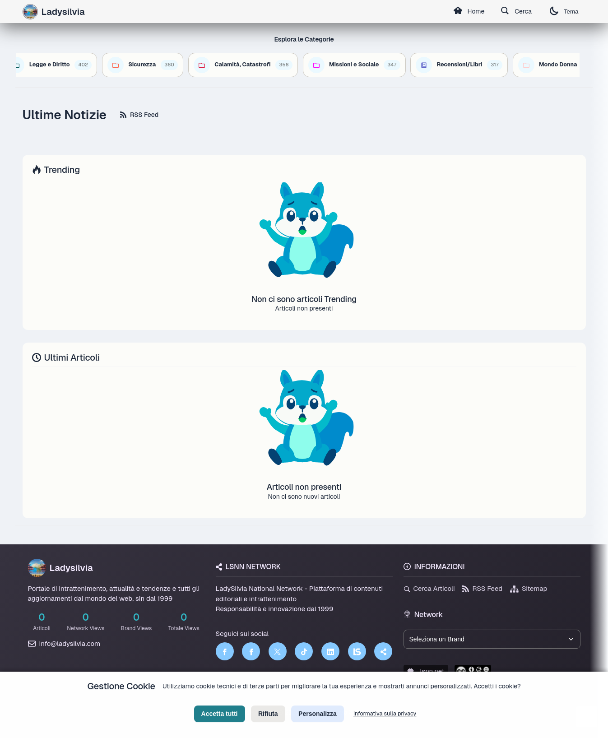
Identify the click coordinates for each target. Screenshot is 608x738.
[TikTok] (304, 651)
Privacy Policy (263, 700)
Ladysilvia (60, 568)
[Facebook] (225, 651)
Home (469, 11)
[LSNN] (357, 651)
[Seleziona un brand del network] (492, 639)
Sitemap (529, 588)
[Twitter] (278, 651)
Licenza (352, 700)
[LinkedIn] (330, 651)
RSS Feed (139, 115)
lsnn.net (426, 671)
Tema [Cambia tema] (564, 11)
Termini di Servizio (311, 700)
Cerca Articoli (429, 588)
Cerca (516, 11)
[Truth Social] (383, 651)
